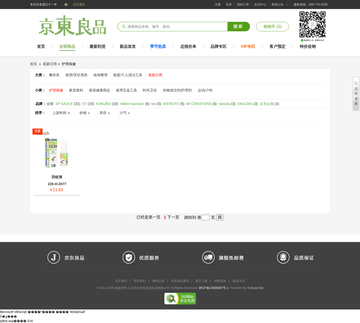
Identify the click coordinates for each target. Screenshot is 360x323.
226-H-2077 (57, 184)
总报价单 (188, 46)
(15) (88, 104)
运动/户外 (205, 90)
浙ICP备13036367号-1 (213, 288)
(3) (227, 104)
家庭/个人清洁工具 (127, 75)
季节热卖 (158, 46)
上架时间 (59, 113)
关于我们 (121, 281)
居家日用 (50, 64)
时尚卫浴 (150, 90)
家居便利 (76, 90)
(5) (156, 104)
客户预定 (278, 46)
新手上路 (202, 281)
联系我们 (140, 281)
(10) (107, 104)
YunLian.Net (255, 288)
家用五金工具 (126, 90)
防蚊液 (57, 177)
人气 (123, 113)
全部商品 (67, 46)
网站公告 (158, 281)
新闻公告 (278, 4)
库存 (103, 113)
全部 (50, 104)
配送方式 (239, 281)
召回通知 (79, 4)
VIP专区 (248, 46)
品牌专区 (218, 46)
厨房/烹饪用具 (77, 75)
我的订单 (243, 4)
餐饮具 (54, 75)
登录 (229, 4)
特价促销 (308, 46)
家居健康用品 (99, 90)
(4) (201, 104)
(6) (134, 104)
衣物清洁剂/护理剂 (177, 90)
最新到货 (98, 46)
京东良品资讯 (180, 281)
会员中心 (260, 4)
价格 (83, 113)
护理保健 (56, 90)
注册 (218, 4)
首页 (41, 46)
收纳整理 (101, 75)
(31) (68, 104)
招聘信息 (220, 281)
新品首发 (128, 46)
